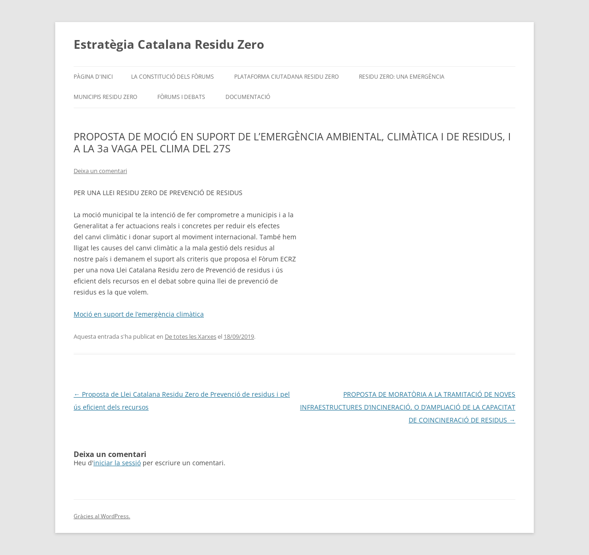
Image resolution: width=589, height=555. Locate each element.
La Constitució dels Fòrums (172, 77)
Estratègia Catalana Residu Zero (169, 44)
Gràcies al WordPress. (102, 516)
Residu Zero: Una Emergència (402, 77)
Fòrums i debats (181, 97)
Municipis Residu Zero (105, 97)
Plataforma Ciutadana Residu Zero (286, 77)
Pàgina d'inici (93, 77)
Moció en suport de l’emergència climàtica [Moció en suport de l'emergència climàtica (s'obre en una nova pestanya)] (139, 314)
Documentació (247, 97)
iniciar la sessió (117, 462)
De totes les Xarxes (190, 336)
